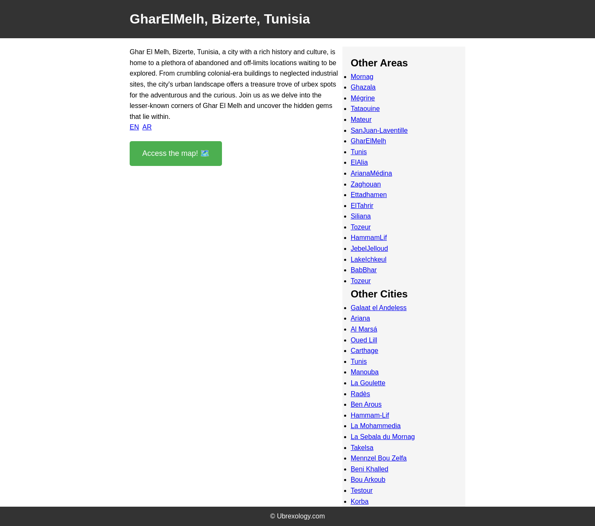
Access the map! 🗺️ (175, 153)
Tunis (359, 151)
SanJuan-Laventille (379, 130)
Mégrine (363, 98)
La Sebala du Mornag (383, 436)
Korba (360, 501)
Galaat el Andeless (379, 307)
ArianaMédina (371, 173)
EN (134, 127)
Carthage (364, 350)
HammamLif (369, 237)
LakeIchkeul (368, 259)
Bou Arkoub (368, 479)
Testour (362, 490)
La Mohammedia (376, 425)
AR (146, 127)
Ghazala (363, 87)
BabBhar (364, 270)
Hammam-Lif (370, 415)
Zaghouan (366, 184)
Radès (360, 393)
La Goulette (368, 383)
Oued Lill (364, 340)
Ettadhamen (369, 194)
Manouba (365, 372)
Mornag (362, 76)
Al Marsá (364, 329)
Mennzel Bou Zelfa (379, 458)
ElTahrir (362, 205)
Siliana (361, 216)
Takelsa (362, 447)
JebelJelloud (369, 248)
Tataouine (365, 108)
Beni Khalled (370, 469)
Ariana (360, 318)
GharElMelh (368, 141)
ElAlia (359, 162)
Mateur (361, 119)
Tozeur (361, 227)
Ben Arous (366, 404)
